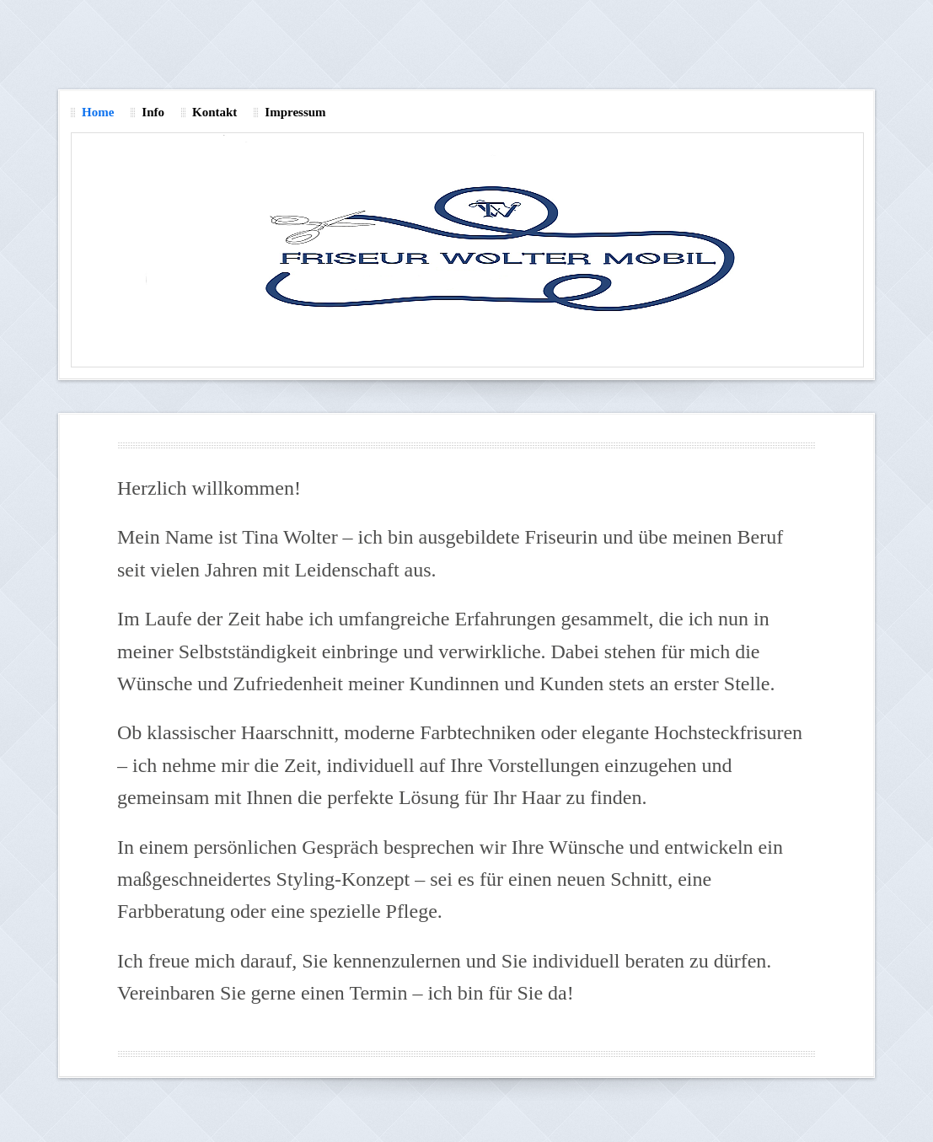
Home (98, 112)
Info (153, 112)
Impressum (295, 112)
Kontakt (214, 112)
